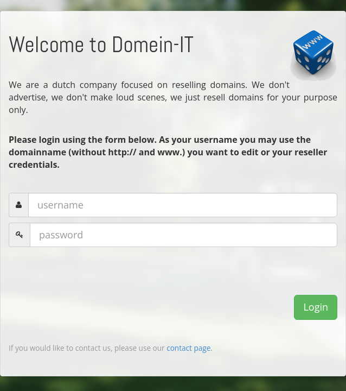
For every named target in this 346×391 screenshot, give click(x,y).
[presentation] (91, 274)
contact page (188, 348)
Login (315, 306)
